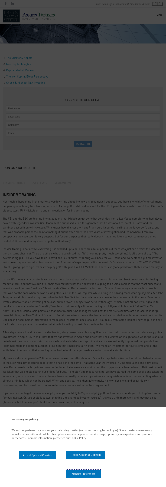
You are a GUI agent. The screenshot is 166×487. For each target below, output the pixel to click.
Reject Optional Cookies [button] (85, 454)
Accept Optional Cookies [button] (37, 455)
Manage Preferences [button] (83, 474)
